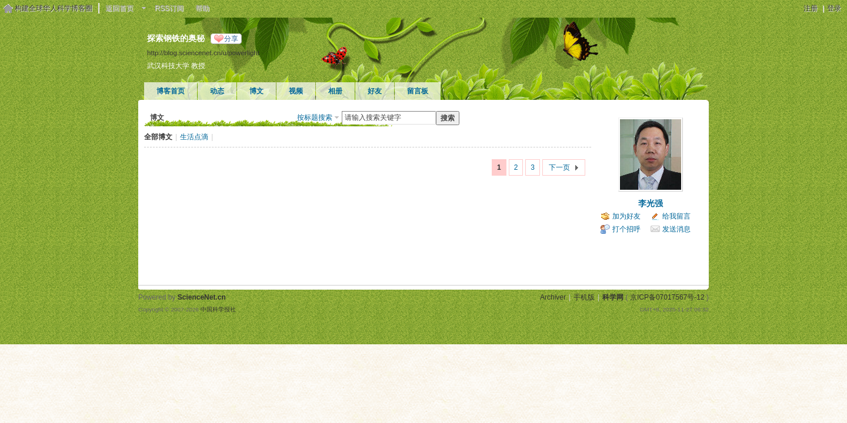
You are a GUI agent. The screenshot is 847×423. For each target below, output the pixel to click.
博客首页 (170, 91)
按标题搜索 (314, 117)
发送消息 (676, 229)
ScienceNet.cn (202, 297)
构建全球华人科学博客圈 (53, 8)
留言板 (417, 91)
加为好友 (626, 216)
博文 (256, 91)
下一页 (559, 167)
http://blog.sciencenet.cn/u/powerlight (203, 52)
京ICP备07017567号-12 (667, 297)
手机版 (584, 297)
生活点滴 (194, 137)
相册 (335, 91)
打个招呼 (626, 229)
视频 (296, 91)
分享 (231, 39)
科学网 (612, 297)
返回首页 (119, 8)
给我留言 (676, 216)
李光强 (650, 203)
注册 (810, 8)
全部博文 (158, 137)
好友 (375, 91)
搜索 (448, 118)
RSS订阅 (169, 8)
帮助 (202, 8)
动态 (217, 91)
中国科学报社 (218, 309)
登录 (834, 8)
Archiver (553, 297)
